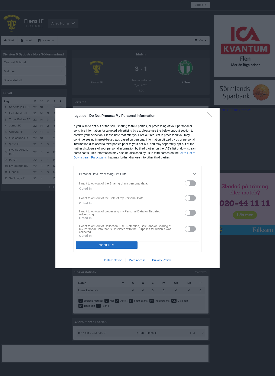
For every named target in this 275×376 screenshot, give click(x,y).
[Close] (211, 116)
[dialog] (137, 188)
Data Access (137, 260)
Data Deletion (113, 260)
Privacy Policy (161, 260)
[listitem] (137, 174)
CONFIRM (107, 245)
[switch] (190, 183)
